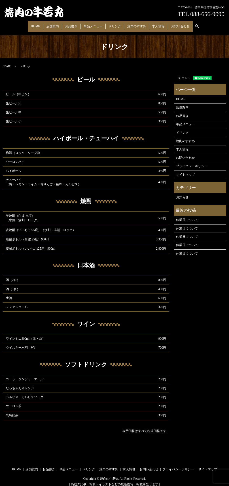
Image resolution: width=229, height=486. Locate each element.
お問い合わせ (171, 24)
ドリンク (113, 24)
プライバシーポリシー (191, 162)
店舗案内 (58, 24)
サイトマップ (185, 170)
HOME (43, 24)
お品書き (74, 24)
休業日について (187, 215)
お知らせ (182, 193)
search (189, 24)
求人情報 (152, 24)
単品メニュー (94, 24)
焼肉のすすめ (132, 24)
